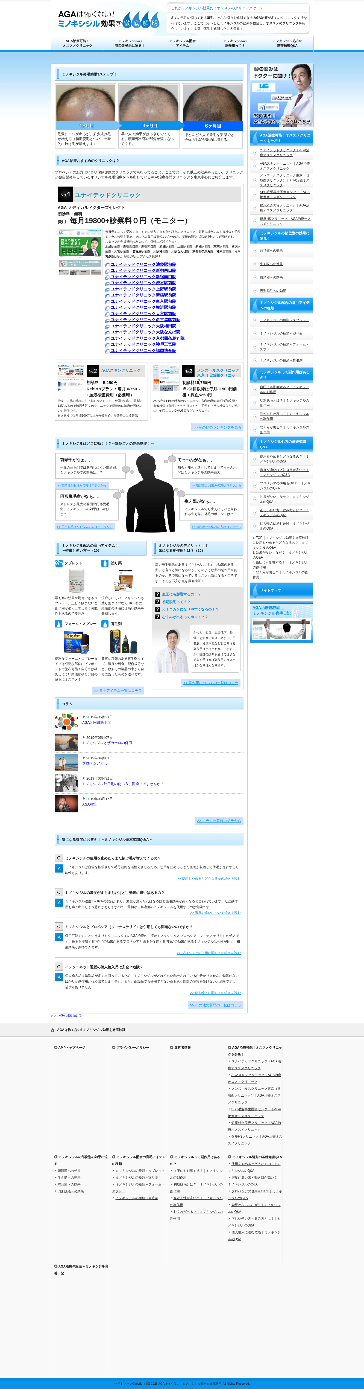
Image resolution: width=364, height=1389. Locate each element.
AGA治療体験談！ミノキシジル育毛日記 (272, 610)
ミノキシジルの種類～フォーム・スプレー (284, 346)
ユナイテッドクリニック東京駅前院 (140, 302)
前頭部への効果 (271, 277)
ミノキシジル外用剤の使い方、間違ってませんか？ (125, 784)
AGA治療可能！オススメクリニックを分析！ (285, 138)
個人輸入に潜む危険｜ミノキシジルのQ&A (284, 526)
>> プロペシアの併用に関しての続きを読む (209, 953)
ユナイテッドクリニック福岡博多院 (140, 351)
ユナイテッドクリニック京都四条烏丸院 (144, 339)
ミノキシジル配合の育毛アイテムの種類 (285, 305)
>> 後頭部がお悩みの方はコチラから (216, 485)
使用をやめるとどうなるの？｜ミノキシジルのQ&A (284, 459)
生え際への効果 (271, 264)
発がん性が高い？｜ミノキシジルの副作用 (284, 416)
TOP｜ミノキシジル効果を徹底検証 (282, 538)
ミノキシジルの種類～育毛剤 (281, 360)
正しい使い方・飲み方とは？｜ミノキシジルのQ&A (284, 512)
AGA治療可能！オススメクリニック (77, 43)
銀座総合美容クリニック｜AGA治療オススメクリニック (284, 208)
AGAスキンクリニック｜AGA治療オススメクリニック (285, 166)
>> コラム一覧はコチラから (219, 821)
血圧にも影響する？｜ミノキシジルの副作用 (284, 389)
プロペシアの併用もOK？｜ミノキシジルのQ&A (285, 485)
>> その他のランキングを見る (217, 427)
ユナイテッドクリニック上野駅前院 (140, 289)
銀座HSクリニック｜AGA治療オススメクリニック (285, 221)
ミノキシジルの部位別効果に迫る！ (130, 43)
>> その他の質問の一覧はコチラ (215, 1005)
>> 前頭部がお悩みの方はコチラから (82, 485)
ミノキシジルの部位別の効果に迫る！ (285, 236)
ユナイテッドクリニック (108, 195)
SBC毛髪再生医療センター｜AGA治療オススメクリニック (285, 194)
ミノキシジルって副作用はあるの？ (285, 375)
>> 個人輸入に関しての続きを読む (215, 993)
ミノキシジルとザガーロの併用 (107, 743)
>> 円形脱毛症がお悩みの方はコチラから (85, 526)
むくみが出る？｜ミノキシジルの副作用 (284, 429)
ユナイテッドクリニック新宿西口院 (140, 271)
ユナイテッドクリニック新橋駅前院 (140, 295)
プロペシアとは (94, 763)
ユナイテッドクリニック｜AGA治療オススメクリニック (284, 152)
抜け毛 (77, 1015)
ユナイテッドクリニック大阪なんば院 (142, 332)
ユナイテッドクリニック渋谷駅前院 (140, 283)
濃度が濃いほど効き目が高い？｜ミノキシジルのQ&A (284, 472)
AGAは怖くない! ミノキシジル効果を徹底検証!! (92, 1030)
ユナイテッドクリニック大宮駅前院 (140, 314)
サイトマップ (270, 590)
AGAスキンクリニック (120, 370)
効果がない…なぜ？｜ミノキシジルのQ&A (284, 499)
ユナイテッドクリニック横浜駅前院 (140, 308)
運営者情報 (182, 1048)
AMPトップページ (72, 1048)
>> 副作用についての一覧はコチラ (210, 683)
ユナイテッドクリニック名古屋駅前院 (142, 320)
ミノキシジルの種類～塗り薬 (281, 333)
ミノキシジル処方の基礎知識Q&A (287, 43)
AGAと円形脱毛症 (98, 722)
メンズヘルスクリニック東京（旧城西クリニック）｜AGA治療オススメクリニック (284, 180)
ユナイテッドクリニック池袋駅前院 (140, 265)
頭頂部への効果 (271, 250)
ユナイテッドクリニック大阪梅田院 (140, 326)
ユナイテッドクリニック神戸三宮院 (140, 345)
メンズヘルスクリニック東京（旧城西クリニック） (218, 375)
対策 (69, 1015)
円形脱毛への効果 (273, 291)
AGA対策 (89, 804)
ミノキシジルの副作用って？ (235, 43)
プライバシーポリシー (132, 1048)
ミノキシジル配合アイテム (182, 43)
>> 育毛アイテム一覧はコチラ (118, 690)
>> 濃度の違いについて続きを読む (215, 913)
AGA (62, 1015)
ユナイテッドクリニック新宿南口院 (140, 277)
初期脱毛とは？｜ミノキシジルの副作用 (284, 403)
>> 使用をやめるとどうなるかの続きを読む (209, 879)
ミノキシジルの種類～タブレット (284, 320)
